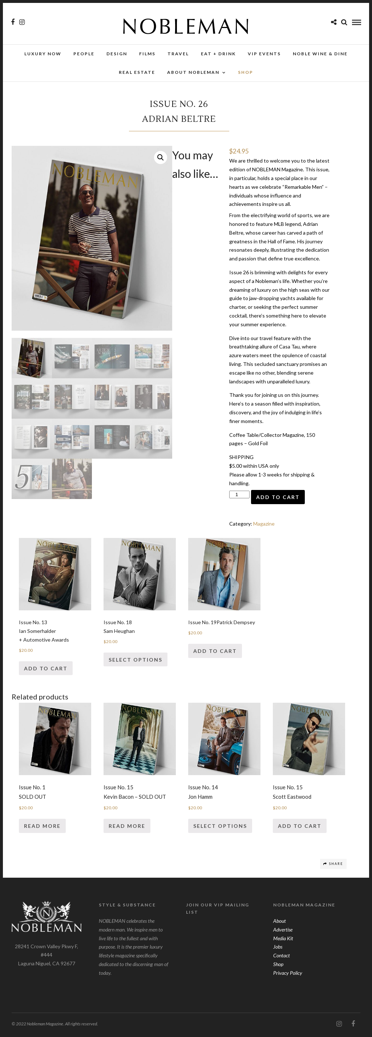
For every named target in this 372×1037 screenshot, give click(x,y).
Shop (278, 966)
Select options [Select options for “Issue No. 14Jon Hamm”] (220, 828)
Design (116, 53)
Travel (178, 53)
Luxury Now (42, 53)
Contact (281, 957)
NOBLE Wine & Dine (320, 53)
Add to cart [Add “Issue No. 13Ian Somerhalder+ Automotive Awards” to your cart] (46, 670)
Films (147, 53)
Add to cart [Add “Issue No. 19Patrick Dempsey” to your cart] (215, 653)
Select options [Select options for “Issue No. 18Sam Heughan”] (135, 662)
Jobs (277, 949)
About (279, 923)
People (83, 53)
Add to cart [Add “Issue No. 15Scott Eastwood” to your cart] (300, 828)
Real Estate (137, 72)
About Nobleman (193, 72)
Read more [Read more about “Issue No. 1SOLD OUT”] (42, 828)
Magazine (264, 526)
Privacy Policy (287, 975)
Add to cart (278, 499)
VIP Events (264, 53)
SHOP (245, 72)
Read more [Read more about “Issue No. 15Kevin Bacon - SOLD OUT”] (127, 828)
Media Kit (283, 940)
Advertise (282, 932)
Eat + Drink (218, 53)
